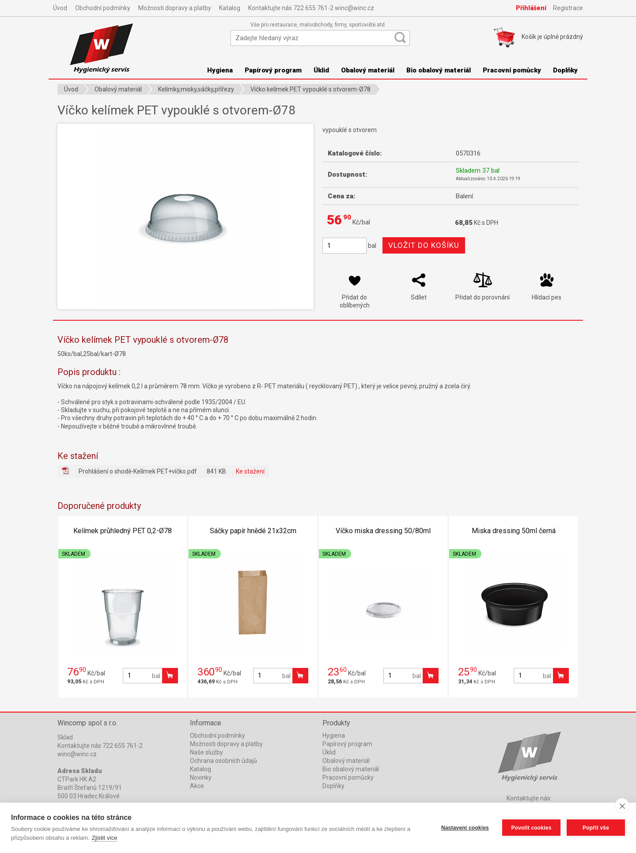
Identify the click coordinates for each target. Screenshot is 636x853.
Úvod (60, 7)
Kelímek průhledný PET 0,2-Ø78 (122, 531)
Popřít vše (596, 828)
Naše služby (206, 752)
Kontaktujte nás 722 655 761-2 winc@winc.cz (311, 7)
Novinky (201, 777)
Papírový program (273, 70)
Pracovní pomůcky (512, 70)
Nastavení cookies (465, 828)
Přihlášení (531, 7)
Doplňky (565, 70)
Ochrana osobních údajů (223, 760)
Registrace (568, 7)
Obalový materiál (367, 70)
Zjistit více (104, 837)
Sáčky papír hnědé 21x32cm (253, 531)
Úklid (321, 70)
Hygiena (220, 70)
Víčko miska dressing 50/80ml (383, 531)
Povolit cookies (531, 828)
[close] (622, 805)
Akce (197, 785)
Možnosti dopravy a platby (174, 7)
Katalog (229, 7)
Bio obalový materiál (438, 70)
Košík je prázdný (552, 36)
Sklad (65, 737)
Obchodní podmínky (102, 7)
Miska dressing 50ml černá (514, 531)
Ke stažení (250, 471)
